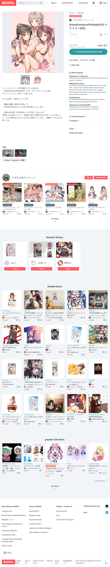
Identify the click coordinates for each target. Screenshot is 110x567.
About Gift (75, 65)
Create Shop (83, 3)
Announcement (61, 511)
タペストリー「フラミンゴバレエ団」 (33, 208)
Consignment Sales (8, 535)
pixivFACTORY (73, 109)
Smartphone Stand (8, 203)
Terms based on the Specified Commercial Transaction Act (88, 562)
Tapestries (80, 13)
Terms (71, 129)
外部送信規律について (68, 562)
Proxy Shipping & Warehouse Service (12, 525)
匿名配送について (8, 520)
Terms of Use (27, 562)
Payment (74, 121)
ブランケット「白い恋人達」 (54, 208)
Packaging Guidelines (9, 530)
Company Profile (18, 562)
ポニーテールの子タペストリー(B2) (97, 208)
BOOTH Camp (7, 546)
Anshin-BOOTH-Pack (86, 92)
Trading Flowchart (78, 116)
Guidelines (50, 561)
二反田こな (41, 263)
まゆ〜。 (14, 263)
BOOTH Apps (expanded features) (14, 515)
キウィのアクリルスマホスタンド (75, 208)
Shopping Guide (34, 515)
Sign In (53, 3)
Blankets (48, 203)
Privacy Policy (57, 562)
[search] (41, 3)
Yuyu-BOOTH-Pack (100, 92)
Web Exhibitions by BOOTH (38, 532)
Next (62, 42)
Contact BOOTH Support (65, 520)
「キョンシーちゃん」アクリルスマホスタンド (11, 208)
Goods (71, 13)
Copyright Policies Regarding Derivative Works (12, 540)
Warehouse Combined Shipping (40, 528)
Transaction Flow (35, 524)
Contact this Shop (75, 133)
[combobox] (30, 3)
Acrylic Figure (71, 203)
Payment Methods (35, 520)
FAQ (57, 515)
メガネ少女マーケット (24, 177)
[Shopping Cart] (94, 3)
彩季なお (67, 263)
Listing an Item (7, 511)
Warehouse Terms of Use (38, 562)
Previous (4, 42)
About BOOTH (67, 3)
